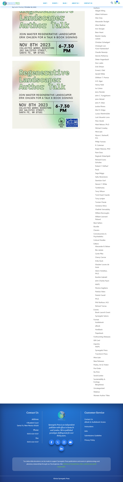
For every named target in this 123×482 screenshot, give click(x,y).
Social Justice (98, 375)
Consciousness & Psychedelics (100, 235)
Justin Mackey (19, 7)
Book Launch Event (102, 312)
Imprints (97, 344)
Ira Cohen (99, 88)
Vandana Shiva (101, 205)
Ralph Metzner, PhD (102, 149)
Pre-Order (97, 368)
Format (96, 319)
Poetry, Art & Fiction (101, 364)
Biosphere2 (99, 384)
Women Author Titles (102, 395)
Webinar (97, 391)
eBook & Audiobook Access (95, 422)
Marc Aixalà (99, 121)
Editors (96, 243)
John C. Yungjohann (102, 95)
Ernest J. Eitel (100, 70)
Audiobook (99, 322)
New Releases (99, 361)
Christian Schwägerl (102, 42)
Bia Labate (99, 250)
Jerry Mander (100, 92)
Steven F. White (101, 184)
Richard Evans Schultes (100, 161)
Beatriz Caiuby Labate (100, 37)
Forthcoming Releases (102, 336)
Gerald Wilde (100, 74)
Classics (96, 230)
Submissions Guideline (93, 435)
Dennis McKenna (101, 55)
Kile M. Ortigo (100, 110)
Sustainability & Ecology (99, 381)
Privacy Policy (90, 440)
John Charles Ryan (102, 280)
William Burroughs (102, 213)
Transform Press (101, 354)
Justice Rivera (100, 106)
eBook (97, 326)
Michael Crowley (101, 128)
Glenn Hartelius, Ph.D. (101, 272)
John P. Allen (100, 102)
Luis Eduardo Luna (102, 117)
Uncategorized (99, 388)
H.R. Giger (99, 81)
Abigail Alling (100, 10)
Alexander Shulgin (102, 21)
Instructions (89, 426)
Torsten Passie (100, 202)
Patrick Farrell (100, 295)
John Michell (99, 99)
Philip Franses (100, 141)
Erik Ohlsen (99, 66)
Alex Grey (99, 18)
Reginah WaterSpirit (102, 156)
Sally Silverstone (101, 177)
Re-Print (97, 372)
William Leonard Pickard (101, 218)
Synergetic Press (101, 350)
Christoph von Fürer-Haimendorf (102, 47)
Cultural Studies (99, 240)
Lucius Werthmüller (102, 113)
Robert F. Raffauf (101, 166)
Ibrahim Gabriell (101, 277)
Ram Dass (99, 152)
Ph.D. (97, 298)
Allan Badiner (100, 25)
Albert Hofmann (101, 14)
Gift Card (97, 340)
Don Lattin (99, 63)
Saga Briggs (99, 173)
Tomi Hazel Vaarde (102, 195)
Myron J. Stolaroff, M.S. (102, 137)
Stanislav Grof (100, 180)
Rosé (97, 169)
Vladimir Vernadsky (102, 209)
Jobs (86, 431)
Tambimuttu (100, 187)
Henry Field (99, 84)
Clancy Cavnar (100, 257)
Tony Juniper (100, 198)
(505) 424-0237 (32, 433)
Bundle (96, 226)
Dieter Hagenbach (102, 59)
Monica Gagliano (101, 288)
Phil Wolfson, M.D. (102, 302)
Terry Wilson (100, 191)
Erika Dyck (99, 261)
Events (96, 309)
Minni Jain (98, 131)
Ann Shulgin (100, 28)
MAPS (97, 284)
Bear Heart (99, 32)
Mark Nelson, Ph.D (102, 124)
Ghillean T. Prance (102, 77)
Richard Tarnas (101, 306)
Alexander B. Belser (102, 246)
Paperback (99, 333)
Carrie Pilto (99, 253)
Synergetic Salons (102, 316)
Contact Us (89, 419)
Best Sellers (98, 223)
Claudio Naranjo (101, 52)
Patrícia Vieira (100, 291)
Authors (97, 8)
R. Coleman (99, 145)
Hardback (99, 329)
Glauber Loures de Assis (102, 266)
